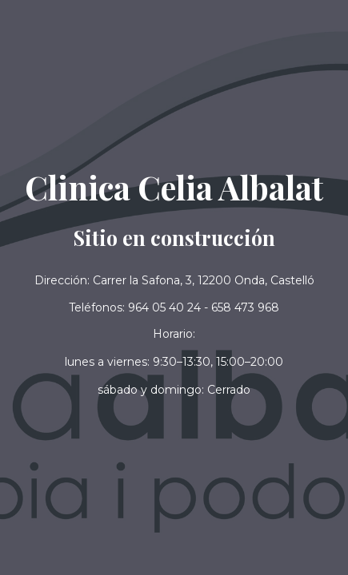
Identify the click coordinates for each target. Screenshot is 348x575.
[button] (174, 390)
